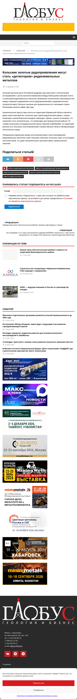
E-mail (7, 191)
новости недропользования (13, 176)
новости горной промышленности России (44, 172)
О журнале (7, 664)
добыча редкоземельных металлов (20, 168)
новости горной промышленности (15, 172)
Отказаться (39, 690)
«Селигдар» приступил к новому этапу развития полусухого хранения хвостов (38, 342)
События (8, 309)
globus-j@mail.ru (16, 646)
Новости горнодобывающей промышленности (52, 168)
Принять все (38, 683)
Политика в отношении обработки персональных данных (37, 696)
